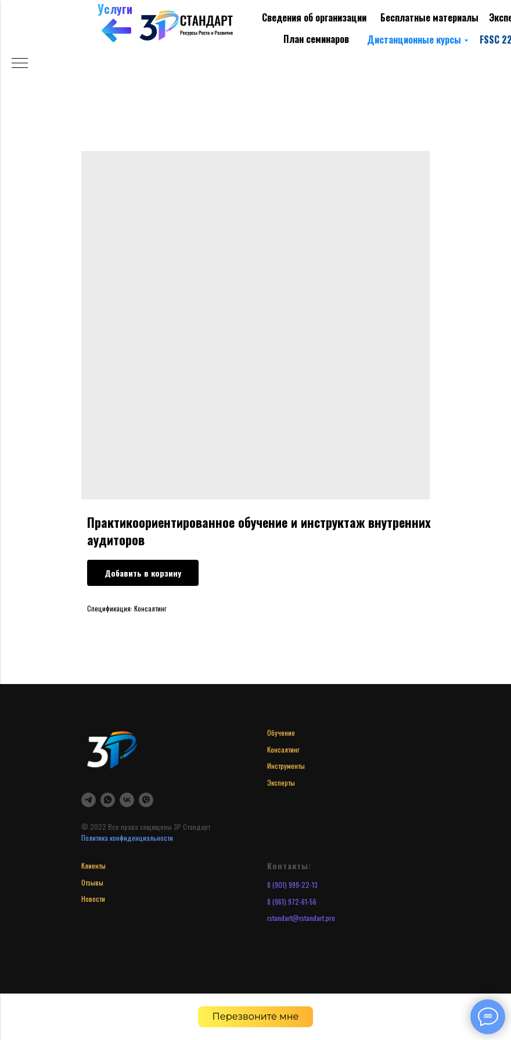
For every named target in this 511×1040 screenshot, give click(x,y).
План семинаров (316, 39)
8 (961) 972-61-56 (291, 901)
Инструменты (286, 766)
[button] (256, 1016)
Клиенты (93, 865)
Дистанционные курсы (414, 39)
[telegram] (88, 800)
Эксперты (281, 782)
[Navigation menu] (20, 64)
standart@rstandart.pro (302, 918)
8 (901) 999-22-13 (292, 885)
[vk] (127, 800)
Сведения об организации (314, 17)
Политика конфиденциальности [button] (127, 838)
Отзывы (92, 882)
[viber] (146, 800)
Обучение (281, 732)
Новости (93, 899)
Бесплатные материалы (429, 17)
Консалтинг (283, 749)
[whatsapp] (107, 800)
